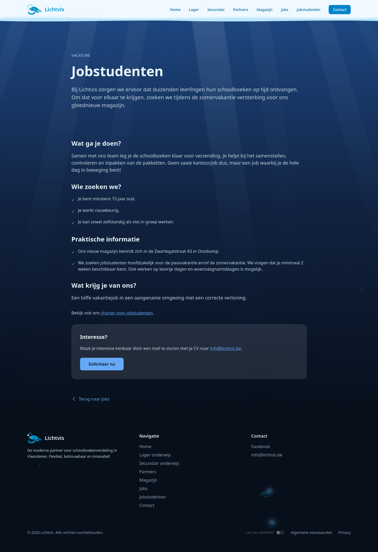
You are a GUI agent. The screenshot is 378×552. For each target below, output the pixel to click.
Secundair (216, 9)
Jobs (284, 9)
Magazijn (265, 9)
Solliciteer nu (101, 364)
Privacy (344, 532)
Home (175, 9)
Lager (194, 9)
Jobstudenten (308, 9)
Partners (240, 9)
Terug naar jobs (90, 399)
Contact (339, 9)
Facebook (260, 446)
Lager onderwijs (155, 455)
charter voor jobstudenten (127, 313)
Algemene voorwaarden (311, 532)
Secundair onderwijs (159, 463)
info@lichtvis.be (225, 348)
